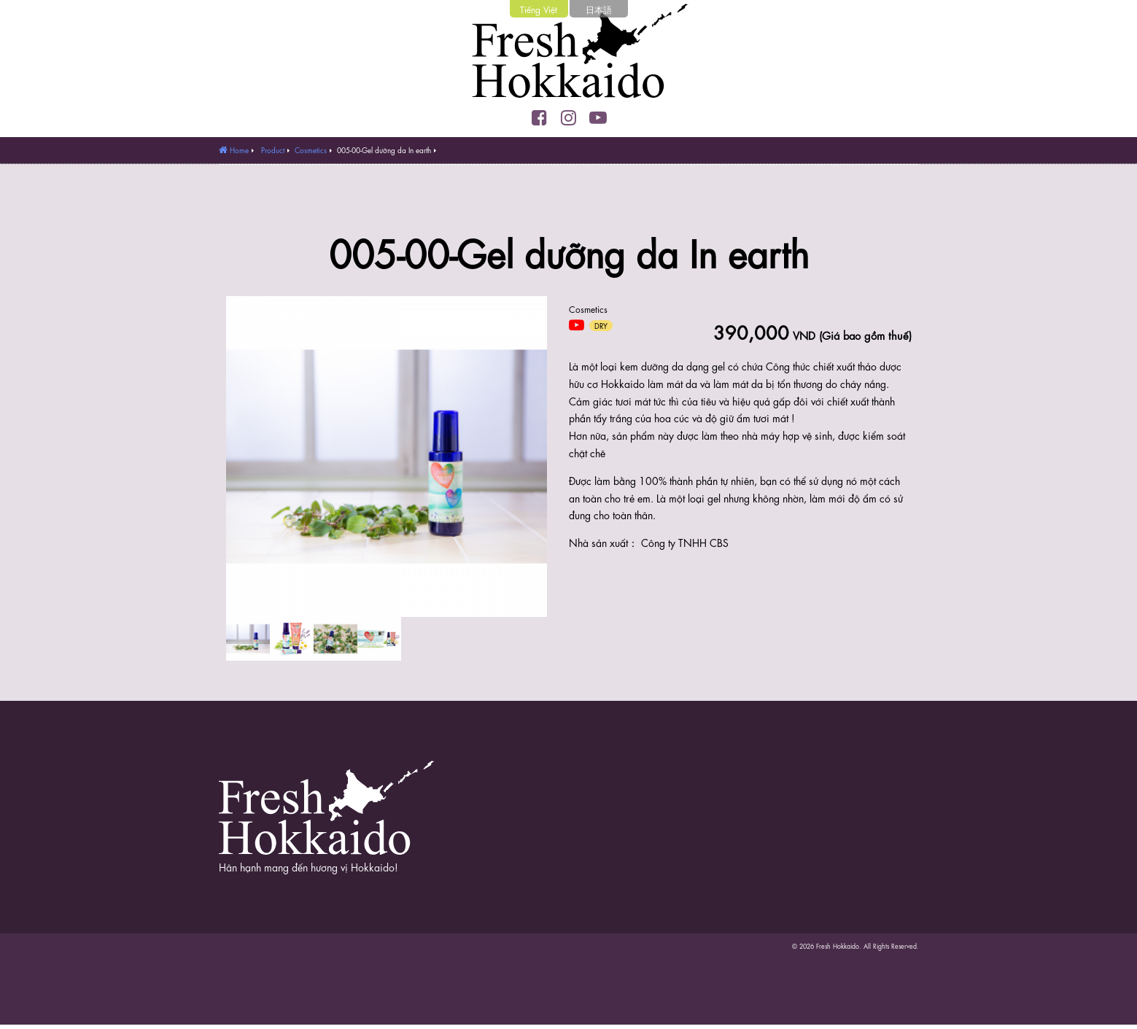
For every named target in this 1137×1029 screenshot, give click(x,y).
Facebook (539, 117)
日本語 (599, 9)
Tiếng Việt (538, 9)
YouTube (598, 117)
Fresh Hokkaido (569, 54)
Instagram (568, 117)
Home (239, 149)
